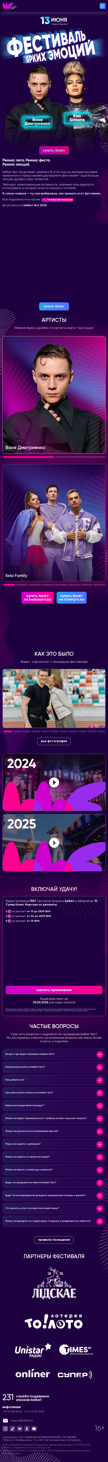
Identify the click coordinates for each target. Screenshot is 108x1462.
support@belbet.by (17, 1435)
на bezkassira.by (37, 612)
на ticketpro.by (71, 612)
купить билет (54, 306)
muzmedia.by (73, 1455)
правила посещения (54, 1254)
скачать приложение (54, 1004)
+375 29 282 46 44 (12, 1426)
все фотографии (54, 756)
